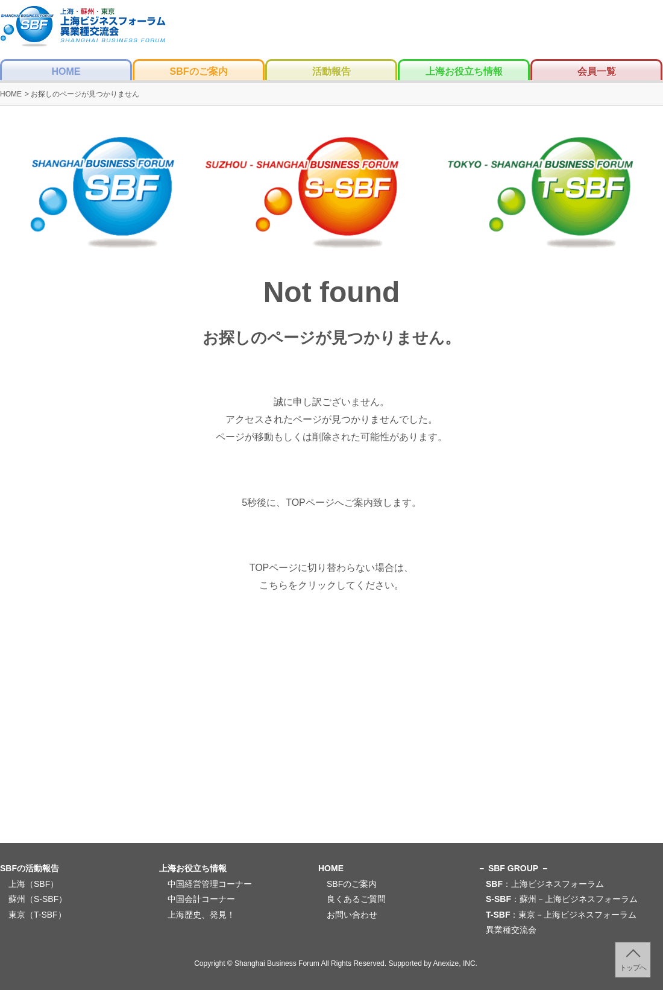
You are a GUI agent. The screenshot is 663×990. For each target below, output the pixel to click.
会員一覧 (596, 71)
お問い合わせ (352, 914)
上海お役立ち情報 (464, 71)
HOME (66, 71)
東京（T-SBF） (37, 914)
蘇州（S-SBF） (37, 899)
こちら (273, 585)
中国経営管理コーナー (210, 884)
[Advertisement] (331, 748)
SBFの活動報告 (29, 868)
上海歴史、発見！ (201, 914)
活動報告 (331, 71)
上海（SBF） (33, 884)
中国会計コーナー (201, 899)
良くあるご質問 (356, 899)
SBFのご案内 (199, 71)
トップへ (633, 967)
